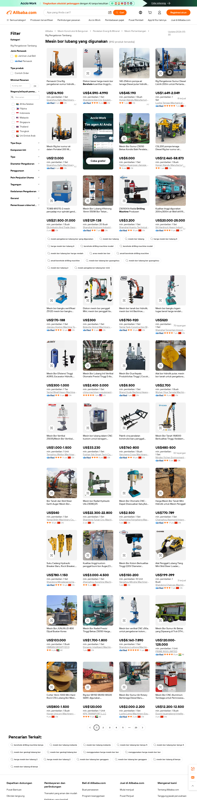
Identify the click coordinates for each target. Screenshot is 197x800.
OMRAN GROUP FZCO (58, 647)
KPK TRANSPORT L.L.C (94, 713)
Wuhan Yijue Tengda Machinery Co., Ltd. (170, 392)
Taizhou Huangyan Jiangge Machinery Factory (134, 165)
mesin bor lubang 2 (57, 268)
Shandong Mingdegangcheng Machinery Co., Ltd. (62, 582)
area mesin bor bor (99, 253)
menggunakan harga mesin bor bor (101, 752)
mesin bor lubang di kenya (166, 759)
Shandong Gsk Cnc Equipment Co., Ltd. (98, 100)
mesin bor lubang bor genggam (93, 759)
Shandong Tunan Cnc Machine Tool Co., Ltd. (98, 519)
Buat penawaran (90, 789)
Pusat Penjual (127, 796)
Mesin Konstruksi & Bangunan (73, 31)
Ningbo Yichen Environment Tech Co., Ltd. (170, 457)
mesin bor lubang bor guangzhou (102, 260)
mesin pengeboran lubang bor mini (92, 268)
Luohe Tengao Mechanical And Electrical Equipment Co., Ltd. (170, 102)
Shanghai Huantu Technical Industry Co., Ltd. (134, 227)
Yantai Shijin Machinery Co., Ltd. (62, 519)
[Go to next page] (142, 728)
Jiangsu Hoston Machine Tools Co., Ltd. (62, 327)
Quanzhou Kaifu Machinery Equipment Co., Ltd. (62, 100)
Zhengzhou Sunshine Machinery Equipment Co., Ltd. (98, 582)
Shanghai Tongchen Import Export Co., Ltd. (170, 330)
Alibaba (49, 31)
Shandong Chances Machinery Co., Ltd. (170, 585)
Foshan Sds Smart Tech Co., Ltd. (98, 454)
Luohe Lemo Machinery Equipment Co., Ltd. (134, 713)
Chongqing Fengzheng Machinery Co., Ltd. (134, 519)
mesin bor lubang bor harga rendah (65, 253)
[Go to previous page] (90, 728)
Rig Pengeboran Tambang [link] (58, 35)
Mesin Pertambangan (135, 31)
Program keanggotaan (93, 796)
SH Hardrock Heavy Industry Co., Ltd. (170, 227)
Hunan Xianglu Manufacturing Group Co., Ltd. (134, 100)
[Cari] (120, 12)
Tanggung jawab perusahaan (172, 796)
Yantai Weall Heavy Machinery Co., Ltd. (62, 392)
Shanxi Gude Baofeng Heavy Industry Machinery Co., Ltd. (134, 392)
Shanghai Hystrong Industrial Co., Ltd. (98, 227)
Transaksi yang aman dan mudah (60, 793)
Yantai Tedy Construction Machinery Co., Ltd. (134, 327)
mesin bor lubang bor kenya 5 (132, 745)
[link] (192, 769)
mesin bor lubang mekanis (63, 745)
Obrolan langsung (15, 796)
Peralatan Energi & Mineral (106, 31)
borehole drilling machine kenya (27, 745)
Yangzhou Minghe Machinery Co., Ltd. (134, 582)
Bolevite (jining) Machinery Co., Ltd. (98, 327)
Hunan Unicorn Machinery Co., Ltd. (62, 713)
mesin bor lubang (109, 239)
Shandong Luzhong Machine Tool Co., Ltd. (134, 647)
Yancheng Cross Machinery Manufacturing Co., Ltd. (134, 454)
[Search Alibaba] (76, 12)
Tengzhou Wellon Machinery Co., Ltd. (62, 454)
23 (136, 727)
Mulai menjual (127, 789)
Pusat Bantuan (14, 789)
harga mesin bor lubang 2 (24, 759)
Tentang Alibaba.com (168, 789)
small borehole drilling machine (133, 253)
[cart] (150, 13)
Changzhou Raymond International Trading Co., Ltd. (170, 519)
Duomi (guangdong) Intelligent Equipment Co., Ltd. (170, 713)
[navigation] (25, 380)
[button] (110, 12)
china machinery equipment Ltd (98, 392)
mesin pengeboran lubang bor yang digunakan (70, 239)
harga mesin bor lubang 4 (163, 239)
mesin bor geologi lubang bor (26, 752)
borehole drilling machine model (96, 246)
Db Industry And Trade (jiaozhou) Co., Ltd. (62, 227)
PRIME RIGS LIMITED (166, 651)
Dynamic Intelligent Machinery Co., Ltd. (98, 647)
